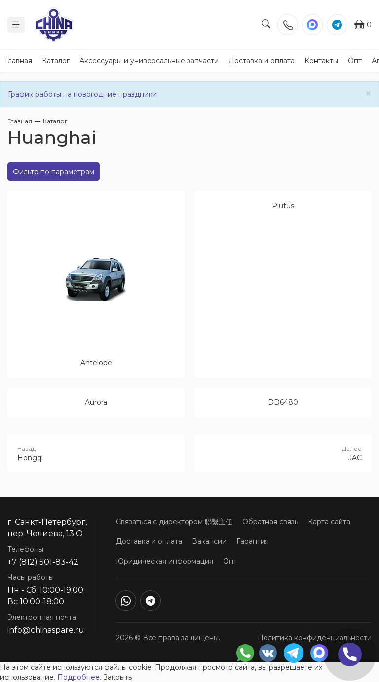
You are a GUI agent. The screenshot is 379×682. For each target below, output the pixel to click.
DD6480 (283, 402)
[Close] (368, 93)
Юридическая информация (164, 561)
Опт (355, 60)
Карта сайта (329, 521)
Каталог (56, 60)
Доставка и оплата (261, 60)
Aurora (96, 402)
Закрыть (117, 677)
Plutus (283, 205)
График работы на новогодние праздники (82, 94)
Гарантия (252, 541)
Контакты (321, 60)
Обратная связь (270, 521)
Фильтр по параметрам (53, 171)
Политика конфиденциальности (315, 637)
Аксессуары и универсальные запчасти (149, 60)
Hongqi (96, 453)
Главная (18, 60)
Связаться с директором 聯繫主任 (174, 521)
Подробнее (78, 677)
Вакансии (209, 541)
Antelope (96, 363)
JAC (283, 453)
